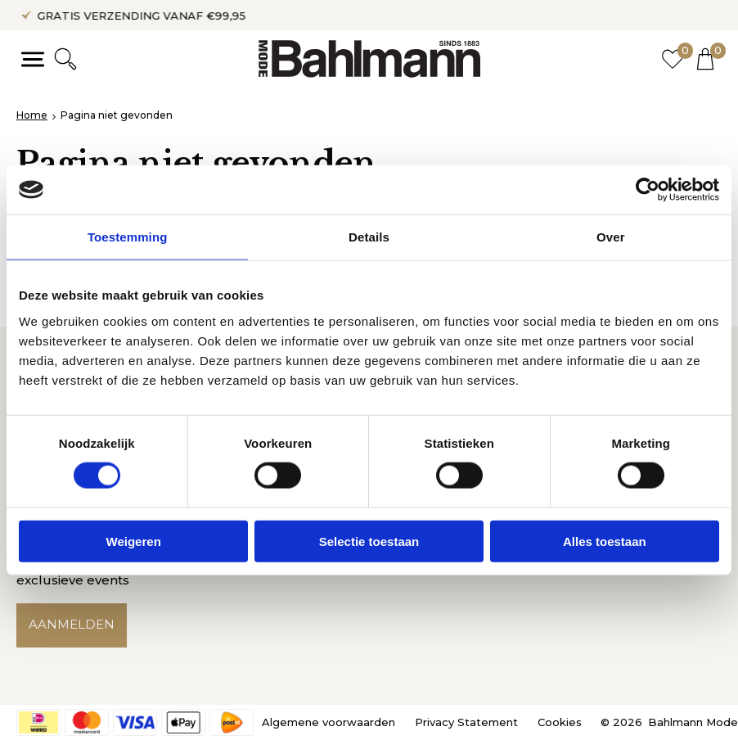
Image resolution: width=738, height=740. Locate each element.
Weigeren (133, 541)
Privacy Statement (466, 722)
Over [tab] (610, 237)
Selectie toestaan (369, 541)
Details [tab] (369, 237)
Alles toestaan (604, 541)
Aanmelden (72, 625)
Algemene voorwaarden (328, 722)
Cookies (560, 722)
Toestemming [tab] (128, 237)
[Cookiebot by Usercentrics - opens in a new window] (647, 190)
